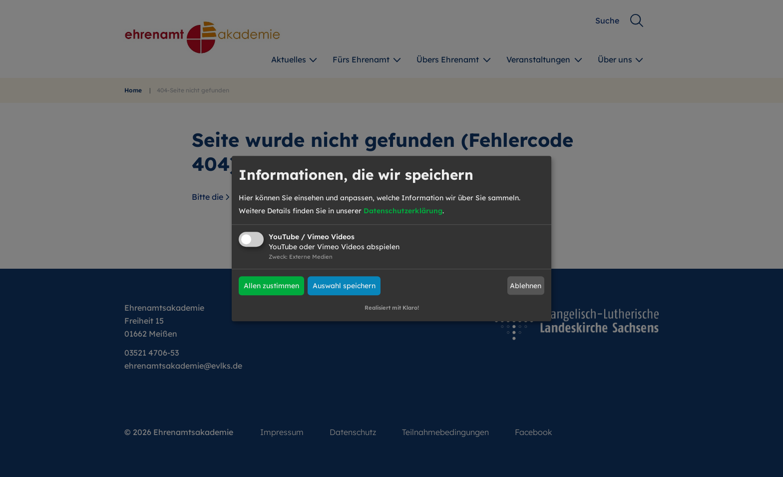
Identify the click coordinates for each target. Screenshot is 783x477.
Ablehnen (525, 285)
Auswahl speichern (344, 285)
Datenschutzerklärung (403, 210)
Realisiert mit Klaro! (392, 307)
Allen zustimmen (271, 285)
